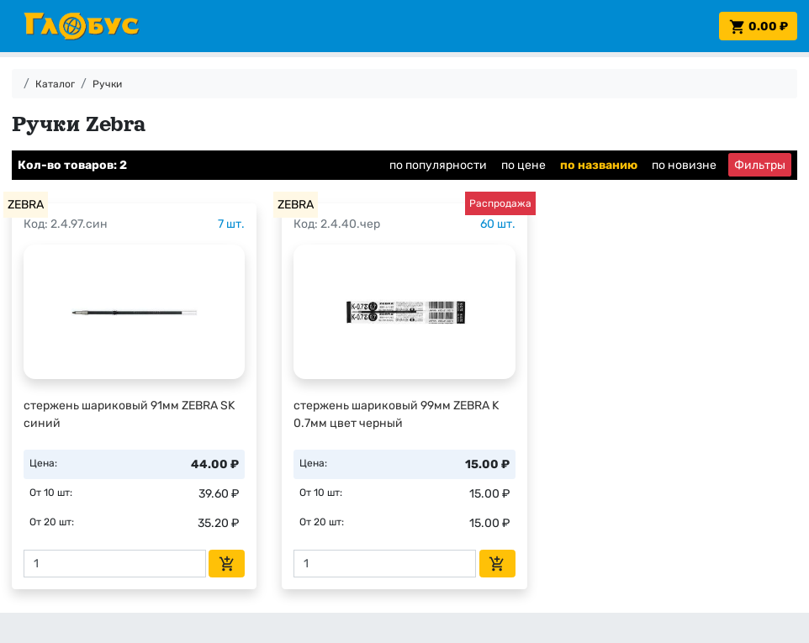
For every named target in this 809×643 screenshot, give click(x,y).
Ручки (107, 84)
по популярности (438, 165)
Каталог (55, 84)
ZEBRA (26, 205)
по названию (598, 165)
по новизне (684, 165)
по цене (523, 165)
